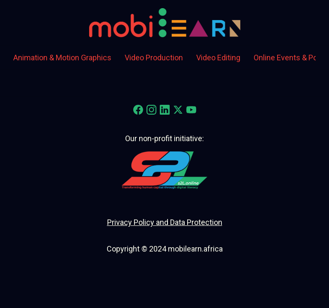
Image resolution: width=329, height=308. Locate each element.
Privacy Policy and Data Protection (164, 222)
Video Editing (218, 57)
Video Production (154, 57)
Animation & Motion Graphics (62, 57)
